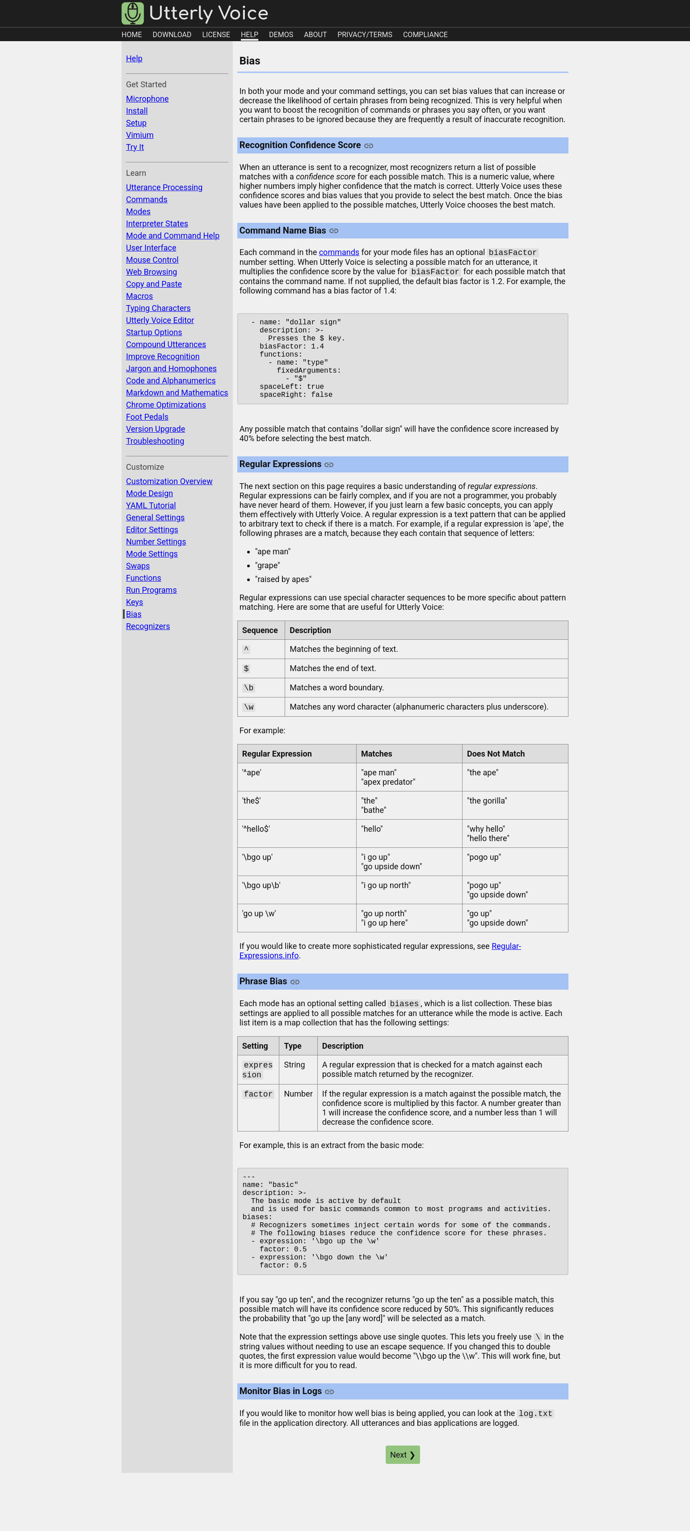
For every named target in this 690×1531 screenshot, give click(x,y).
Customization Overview (169, 481)
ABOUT (315, 34)
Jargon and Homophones (171, 368)
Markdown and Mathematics (177, 392)
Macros (139, 296)
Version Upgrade (155, 429)
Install (137, 110)
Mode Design (149, 493)
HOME (132, 34)
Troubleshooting (155, 441)
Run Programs (151, 590)
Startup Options (154, 332)
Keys (134, 602)
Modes (138, 211)
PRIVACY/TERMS (364, 34)
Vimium (140, 135)
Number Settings (156, 541)
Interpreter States (157, 223)
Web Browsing (151, 271)
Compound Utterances (166, 344)
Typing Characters (158, 308)
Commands (147, 199)
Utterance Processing (164, 187)
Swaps (138, 565)
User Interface (151, 247)
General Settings (155, 517)
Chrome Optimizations (166, 404)
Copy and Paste (154, 284)
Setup (136, 123)
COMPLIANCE (425, 34)
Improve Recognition (163, 356)
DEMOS (281, 34)
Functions (143, 578)
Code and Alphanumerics (171, 380)
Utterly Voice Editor (160, 320)
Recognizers (148, 626)
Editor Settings (152, 529)
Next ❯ (403, 1504)
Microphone (147, 98)
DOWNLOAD (171, 34)
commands (339, 253)
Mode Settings (152, 553)
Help (134, 58)
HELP (249, 34)
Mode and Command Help (172, 235)
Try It (135, 147)
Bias (134, 614)
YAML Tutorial (151, 505)
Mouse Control (152, 259)
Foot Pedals (147, 416)
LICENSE (216, 34)
